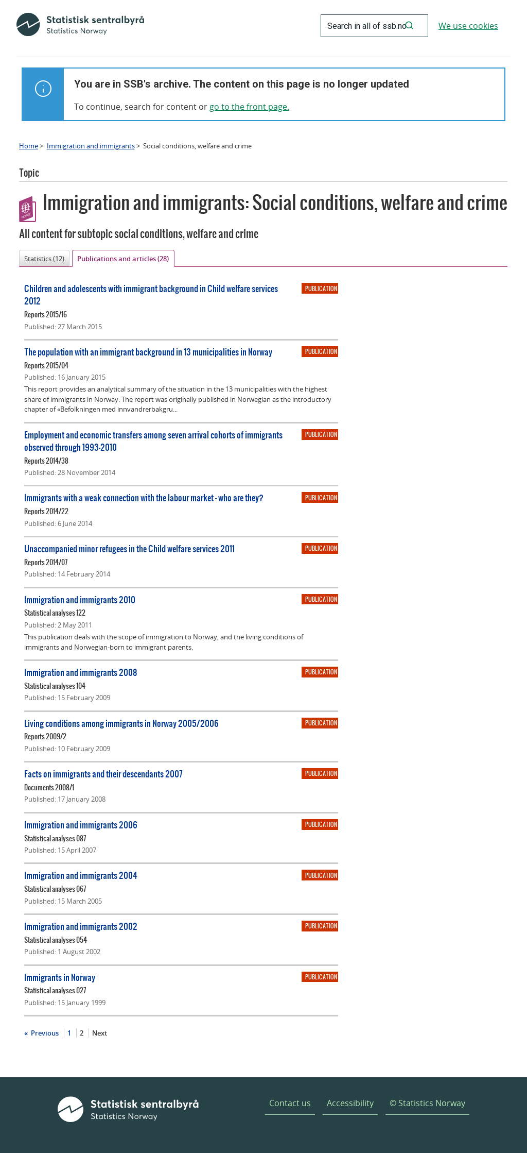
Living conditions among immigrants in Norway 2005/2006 (121, 723)
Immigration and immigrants (91, 145)
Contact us (290, 1103)
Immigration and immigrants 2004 (80, 875)
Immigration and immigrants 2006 (80, 824)
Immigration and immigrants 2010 (79, 599)
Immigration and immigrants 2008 (80, 672)
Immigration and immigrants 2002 (80, 926)
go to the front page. (249, 106)
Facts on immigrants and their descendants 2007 (103, 773)
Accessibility (350, 1103)
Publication (321, 288)
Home (28, 145)
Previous (44, 1033)
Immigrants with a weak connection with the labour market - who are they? (144, 497)
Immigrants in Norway (59, 977)
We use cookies (468, 25)
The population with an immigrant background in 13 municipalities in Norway (148, 352)
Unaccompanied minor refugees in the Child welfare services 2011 (129, 548)
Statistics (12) (44, 258)
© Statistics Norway (427, 1103)
